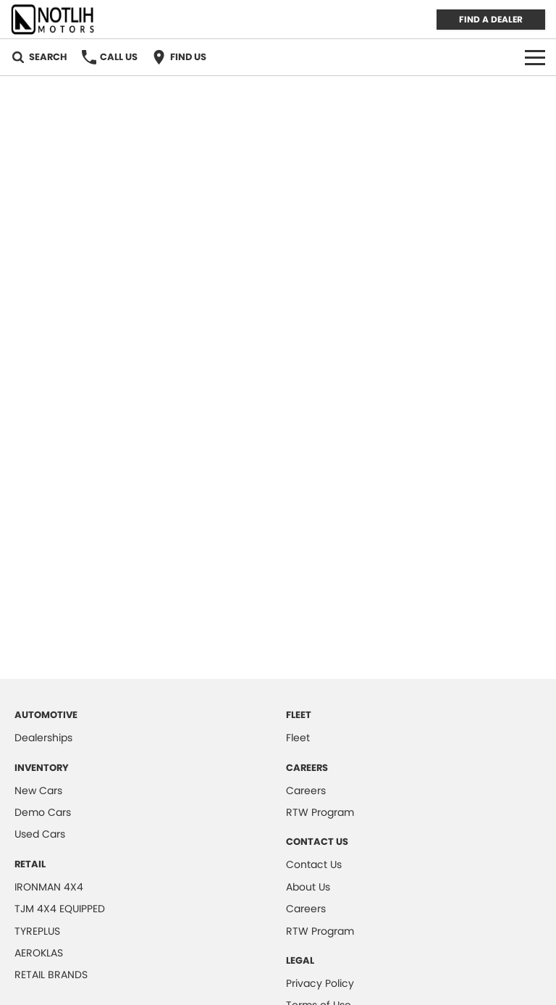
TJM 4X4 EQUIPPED (59, 908)
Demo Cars (42, 812)
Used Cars (39, 834)
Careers (306, 790)
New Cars (38, 790)
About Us (308, 887)
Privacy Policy (320, 983)
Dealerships (43, 737)
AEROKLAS (38, 953)
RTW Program (320, 812)
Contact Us (314, 864)
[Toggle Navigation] (535, 57)
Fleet (298, 737)
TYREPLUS (37, 931)
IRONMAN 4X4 (48, 887)
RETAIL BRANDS (51, 974)
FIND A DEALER (491, 19)
